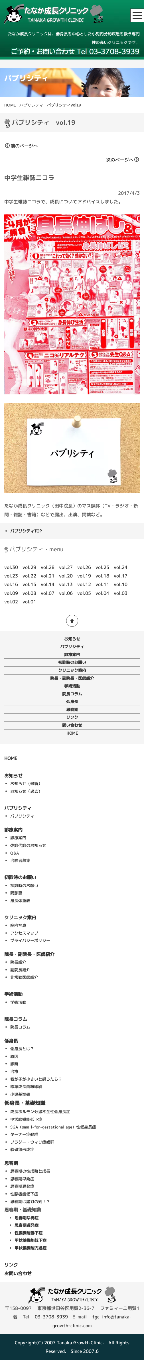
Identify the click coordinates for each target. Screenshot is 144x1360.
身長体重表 (20, 900)
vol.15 (29, 584)
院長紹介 (18, 962)
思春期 (72, 709)
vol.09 (11, 593)
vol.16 (11, 584)
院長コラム (72, 694)
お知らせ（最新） (26, 783)
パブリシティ (31, 105)
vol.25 (102, 567)
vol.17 (120, 576)
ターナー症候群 (24, 1134)
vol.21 (47, 576)
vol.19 (84, 576)
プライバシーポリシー (30, 940)
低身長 (72, 701)
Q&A (14, 853)
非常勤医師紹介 (24, 977)
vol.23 (11, 576)
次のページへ (122, 160)
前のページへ (21, 146)
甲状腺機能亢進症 (30, 1248)
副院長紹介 (20, 969)
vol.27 (66, 567)
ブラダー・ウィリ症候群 (32, 1142)
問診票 (16, 893)
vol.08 (29, 593)
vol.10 (120, 584)
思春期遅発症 (22, 1186)
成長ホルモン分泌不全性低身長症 (40, 1111)
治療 (14, 1071)
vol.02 (11, 602)
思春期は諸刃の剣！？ (30, 1201)
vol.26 (84, 567)
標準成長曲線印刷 (26, 1086)
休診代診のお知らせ (28, 845)
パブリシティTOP (26, 531)
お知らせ (72, 639)
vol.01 (29, 602)
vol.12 (84, 584)
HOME (10, 105)
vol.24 (120, 567)
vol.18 (102, 576)
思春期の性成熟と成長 (30, 1171)
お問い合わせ (18, 1273)
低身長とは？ (22, 1048)
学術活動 (72, 686)
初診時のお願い (72, 662)
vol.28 (47, 567)
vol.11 (102, 584)
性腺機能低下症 (24, 1194)
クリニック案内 (72, 670)
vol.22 (29, 576)
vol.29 (29, 567)
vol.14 (47, 584)
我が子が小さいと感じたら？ (36, 1079)
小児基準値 (20, 1094)
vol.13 (66, 584)
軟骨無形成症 (22, 1149)
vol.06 (66, 593)
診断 (14, 1063)
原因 (14, 1056)
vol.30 (11, 567)
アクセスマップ (24, 933)
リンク (72, 717)
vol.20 (66, 576)
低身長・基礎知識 (24, 1103)
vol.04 (102, 593)
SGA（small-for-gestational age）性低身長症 (53, 1127)
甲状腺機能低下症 (26, 1119)
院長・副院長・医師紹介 (72, 678)
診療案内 (72, 654)
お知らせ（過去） (26, 791)
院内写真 (18, 925)
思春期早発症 (22, 1178)
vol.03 (120, 593)
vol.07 (47, 593)
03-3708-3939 (51, 1317)
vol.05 (84, 593)
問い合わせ (72, 725)
